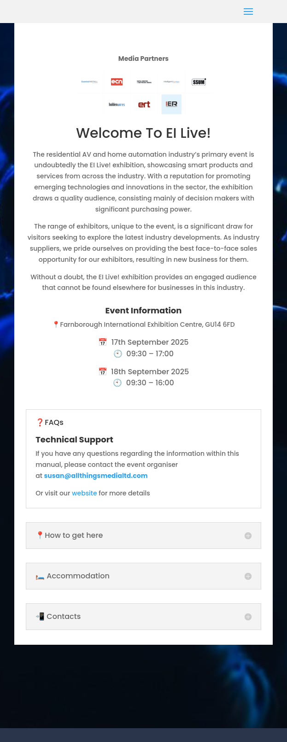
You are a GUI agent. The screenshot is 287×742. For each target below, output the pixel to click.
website (84, 493)
